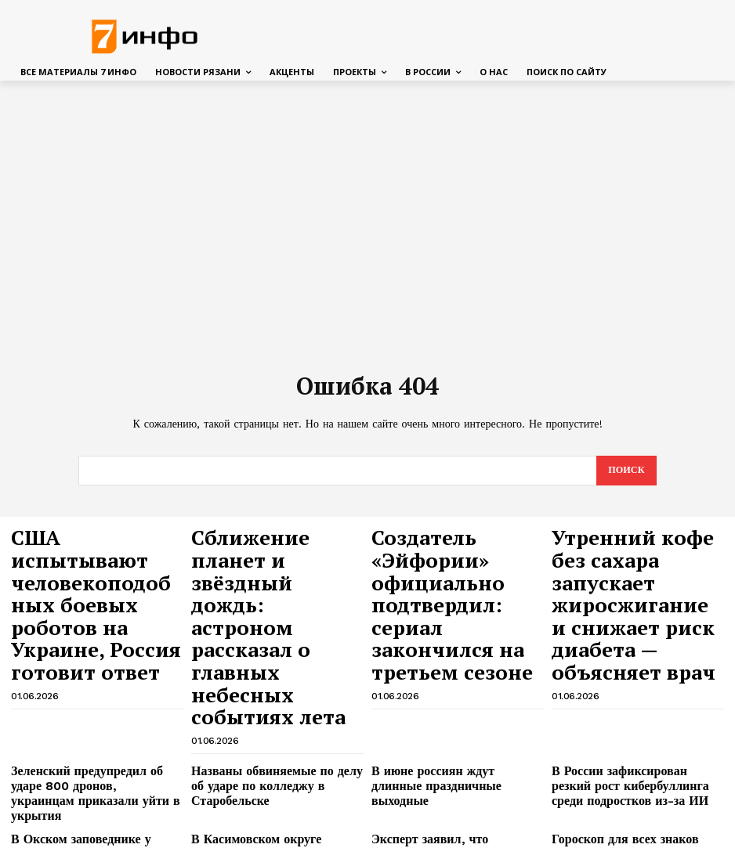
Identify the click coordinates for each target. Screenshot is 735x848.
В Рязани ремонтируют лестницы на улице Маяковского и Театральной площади (276, 786)
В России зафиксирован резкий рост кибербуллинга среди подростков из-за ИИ (637, 652)
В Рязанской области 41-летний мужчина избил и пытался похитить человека (456, 742)
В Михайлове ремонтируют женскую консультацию (96, 780)
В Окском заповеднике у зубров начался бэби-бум (84, 691)
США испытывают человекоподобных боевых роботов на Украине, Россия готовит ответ (80, 562)
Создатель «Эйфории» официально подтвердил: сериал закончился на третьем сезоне (452, 562)
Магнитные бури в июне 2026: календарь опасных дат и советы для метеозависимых (268, 742)
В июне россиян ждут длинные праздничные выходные (443, 646)
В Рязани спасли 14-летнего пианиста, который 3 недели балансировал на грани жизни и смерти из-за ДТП (446, 792)
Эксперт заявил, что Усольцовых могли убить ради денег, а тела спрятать (448, 697)
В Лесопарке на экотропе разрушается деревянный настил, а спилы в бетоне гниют (633, 742)
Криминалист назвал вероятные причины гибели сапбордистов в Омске (86, 742)
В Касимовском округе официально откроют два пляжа (274, 691)
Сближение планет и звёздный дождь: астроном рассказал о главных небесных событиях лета (267, 562)
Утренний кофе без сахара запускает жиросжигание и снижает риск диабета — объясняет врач (638, 562)
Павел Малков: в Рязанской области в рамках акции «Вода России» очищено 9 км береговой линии (637, 786)
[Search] (625, 471)
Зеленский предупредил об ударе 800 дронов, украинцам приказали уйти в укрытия (92, 652)
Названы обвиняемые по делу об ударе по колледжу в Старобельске (272, 646)
